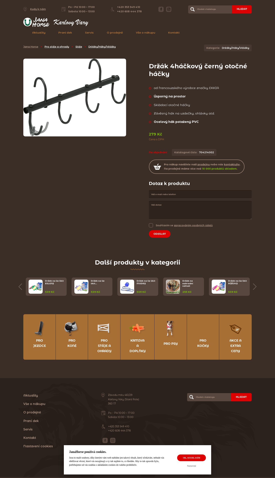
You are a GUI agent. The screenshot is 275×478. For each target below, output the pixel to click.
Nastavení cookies (38, 447)
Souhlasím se (184, 225)
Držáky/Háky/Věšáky (102, 46)
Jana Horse (30, 46)
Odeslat (160, 234)
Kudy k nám (38, 9)
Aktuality (38, 32)
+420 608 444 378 (129, 11)
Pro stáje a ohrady (57, 46)
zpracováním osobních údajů (193, 225)
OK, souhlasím (191, 458)
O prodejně (115, 32)
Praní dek (65, 32)
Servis (89, 32)
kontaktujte (232, 164)
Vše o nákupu (145, 32)
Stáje (78, 46)
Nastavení (191, 466)
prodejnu (203, 164)
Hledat (241, 9)
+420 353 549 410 (128, 7)
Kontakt (174, 32)
